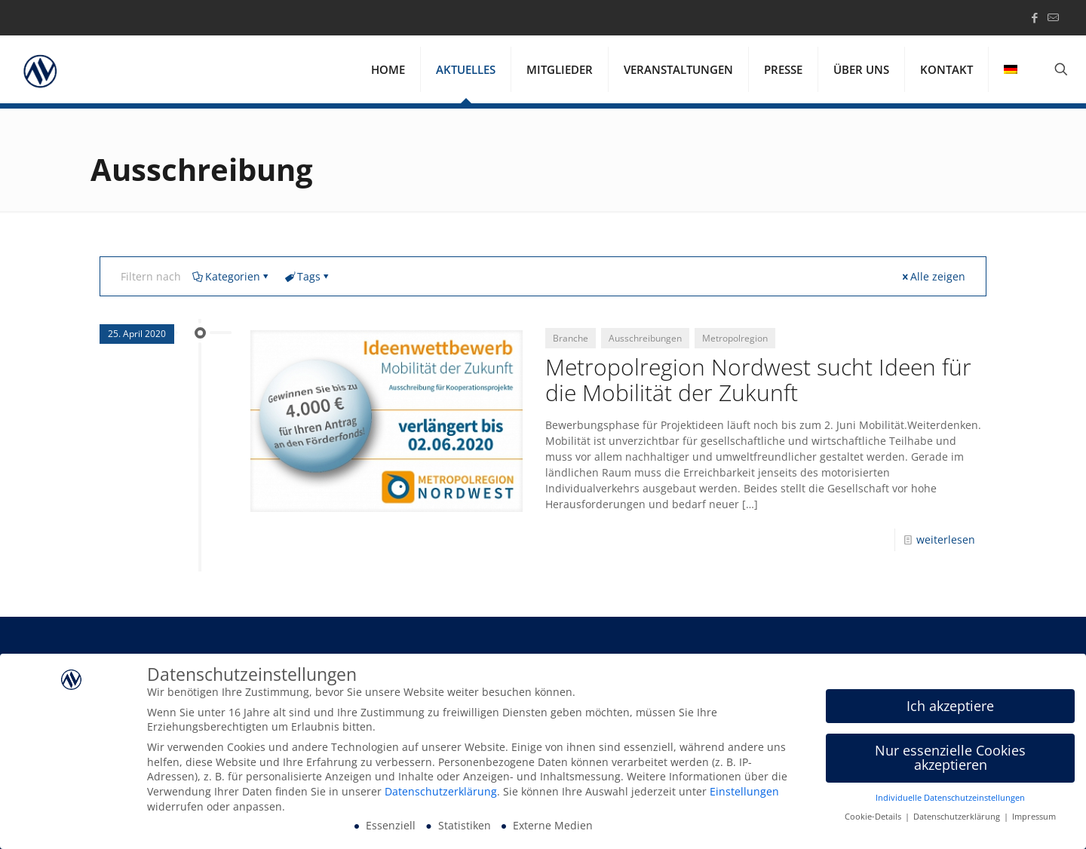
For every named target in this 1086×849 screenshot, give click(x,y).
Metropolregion (735, 338)
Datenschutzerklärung (441, 793)
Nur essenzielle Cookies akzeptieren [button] (950, 759)
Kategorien (231, 276)
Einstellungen (744, 793)
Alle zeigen (932, 276)
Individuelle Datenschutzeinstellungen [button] (950, 800)
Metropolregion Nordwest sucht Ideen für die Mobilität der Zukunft (758, 379)
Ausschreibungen (645, 338)
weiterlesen (945, 539)
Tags (307, 276)
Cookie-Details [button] (874, 818)
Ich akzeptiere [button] (950, 707)
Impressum (1034, 818)
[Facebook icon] (1034, 17)
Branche (570, 338)
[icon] (1053, 17)
